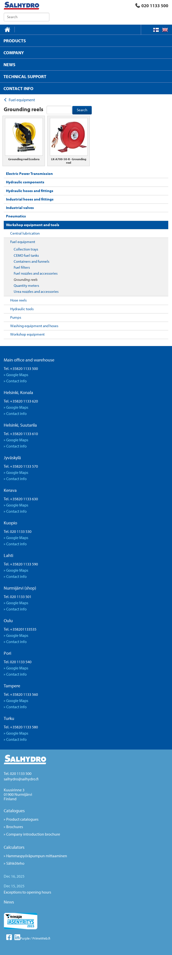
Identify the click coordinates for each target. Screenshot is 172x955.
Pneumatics (16, 216)
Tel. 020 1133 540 (17, 661)
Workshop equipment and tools (32, 224)
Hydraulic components (25, 182)
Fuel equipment (22, 241)
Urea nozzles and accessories (36, 291)
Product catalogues (22, 819)
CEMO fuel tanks (26, 255)
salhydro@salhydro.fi (21, 778)
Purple (25, 938)
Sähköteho (15, 863)
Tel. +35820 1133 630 (21, 499)
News (9, 902)
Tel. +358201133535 (20, 629)
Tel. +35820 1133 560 (21, 694)
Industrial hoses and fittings (30, 199)
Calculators (14, 847)
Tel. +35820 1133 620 (21, 401)
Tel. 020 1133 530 (17, 531)
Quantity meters (26, 285)
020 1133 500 (151, 5)
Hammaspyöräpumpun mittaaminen (36, 855)
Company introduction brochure (33, 834)
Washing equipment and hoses (34, 325)
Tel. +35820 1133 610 (21, 433)
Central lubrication (25, 233)
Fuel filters (22, 267)
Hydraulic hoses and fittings (29, 190)
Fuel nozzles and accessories (36, 273)
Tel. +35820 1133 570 (21, 466)
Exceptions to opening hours (27, 892)
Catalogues (14, 810)
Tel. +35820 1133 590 (21, 564)
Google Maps (17, 374)
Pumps (15, 317)
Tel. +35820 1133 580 (21, 727)
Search (82, 109)
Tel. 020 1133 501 (17, 596)
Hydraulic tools (22, 308)
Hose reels (18, 300)
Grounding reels (26, 279)
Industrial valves (20, 207)
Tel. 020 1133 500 (17, 773)
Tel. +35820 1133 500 (21, 368)
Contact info (16, 380)
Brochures (14, 826)
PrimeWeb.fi (41, 938)
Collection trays (26, 249)
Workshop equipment (27, 334)
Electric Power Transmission (29, 173)
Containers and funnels (31, 261)
